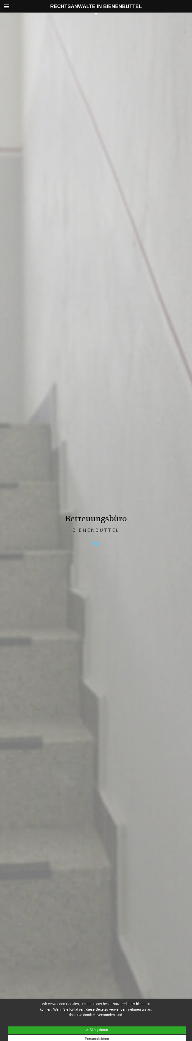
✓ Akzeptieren (97, 1030)
